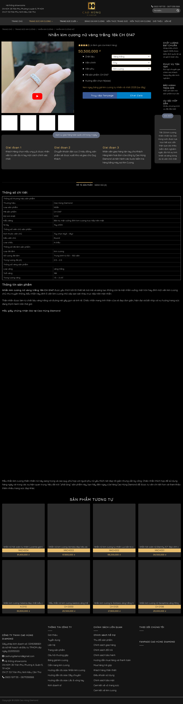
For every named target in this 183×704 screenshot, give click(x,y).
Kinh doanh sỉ (54, 685)
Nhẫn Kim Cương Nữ (65, 29)
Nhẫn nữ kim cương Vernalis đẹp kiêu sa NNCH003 (73, 547)
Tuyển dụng (54, 640)
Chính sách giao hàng (105, 645)
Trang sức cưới (66, 21)
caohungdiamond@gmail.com (19, 656)
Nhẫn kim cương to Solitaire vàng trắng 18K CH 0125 (119, 603)
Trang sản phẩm (56, 650)
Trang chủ (17, 21)
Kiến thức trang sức (117, 21)
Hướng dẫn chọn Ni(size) (98, 80)
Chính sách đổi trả (103, 650)
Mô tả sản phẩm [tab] (84, 185)
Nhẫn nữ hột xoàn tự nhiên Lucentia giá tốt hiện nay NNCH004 (33, 547)
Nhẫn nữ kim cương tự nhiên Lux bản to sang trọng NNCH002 (123, 547)
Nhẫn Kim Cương (45, 29)
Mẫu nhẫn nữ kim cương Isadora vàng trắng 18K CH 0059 (76, 603)
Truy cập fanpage (100, 95)
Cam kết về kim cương (105, 690)
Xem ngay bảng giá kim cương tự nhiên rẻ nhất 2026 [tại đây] (114, 87)
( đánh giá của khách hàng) (103, 45)
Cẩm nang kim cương (58, 665)
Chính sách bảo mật (104, 680)
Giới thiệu (158, 21)
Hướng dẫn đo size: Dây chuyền (64, 675)
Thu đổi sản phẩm (103, 640)
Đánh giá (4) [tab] (101, 185)
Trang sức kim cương (39, 21)
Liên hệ (168, 21)
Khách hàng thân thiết (105, 670)
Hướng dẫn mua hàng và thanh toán (112, 660)
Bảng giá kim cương (92, 21)
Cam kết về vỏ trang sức (106, 685)
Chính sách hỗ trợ (104, 635)
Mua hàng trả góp (103, 665)
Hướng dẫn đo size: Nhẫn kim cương (66, 670)
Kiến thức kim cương (140, 21)
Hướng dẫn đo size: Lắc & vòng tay (66, 680)
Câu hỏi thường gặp (58, 655)
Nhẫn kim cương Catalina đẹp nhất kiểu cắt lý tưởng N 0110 (32, 603)
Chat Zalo (134, 95)
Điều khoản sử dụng (104, 675)
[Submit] (177, 10)
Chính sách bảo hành (104, 655)
